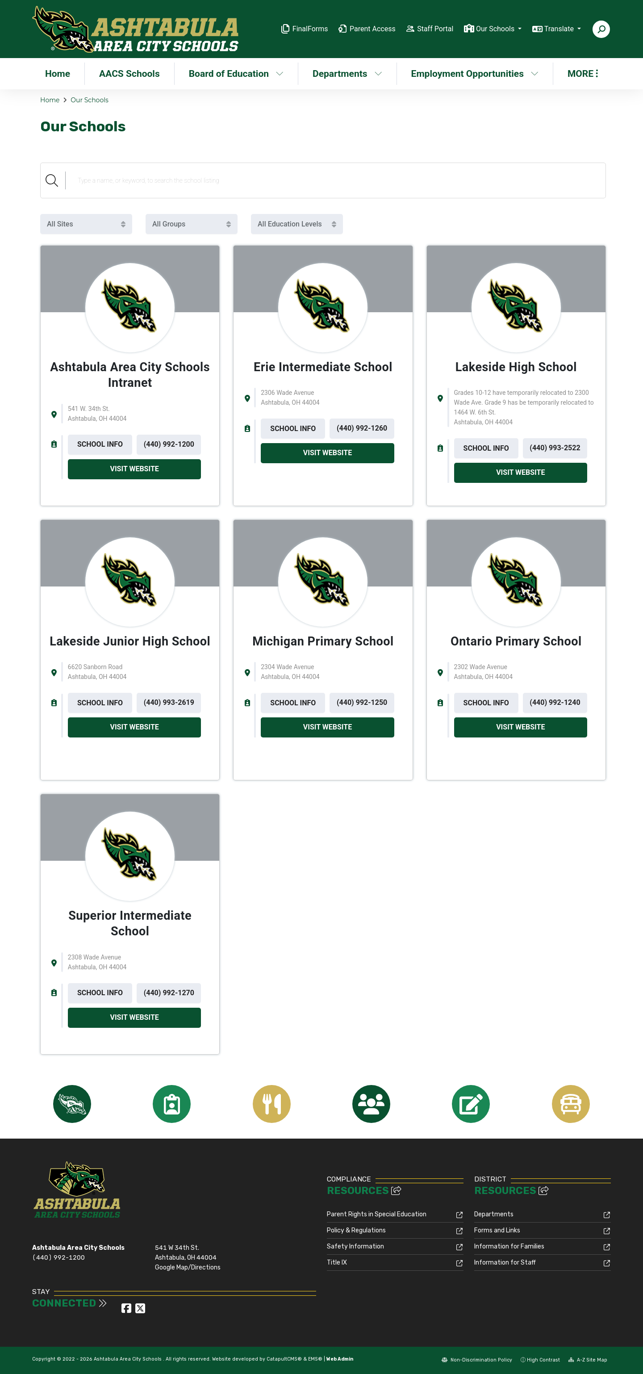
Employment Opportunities (474, 73)
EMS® (315, 1359)
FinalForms (310, 29)
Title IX (337, 1262)
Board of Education (236, 73)
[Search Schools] (335, 180)
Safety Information (355, 1246)
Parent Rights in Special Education (376, 1214)
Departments (347, 73)
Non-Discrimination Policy (477, 1360)
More (583, 73)
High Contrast (543, 1360)
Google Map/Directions (188, 1267)
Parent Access (373, 29)
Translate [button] (560, 29)
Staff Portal (435, 29)
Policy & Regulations (356, 1230)
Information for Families (509, 1246)
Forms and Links (497, 1230)
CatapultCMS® (284, 1359)
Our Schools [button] (496, 29)
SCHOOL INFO (100, 444)
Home (57, 73)
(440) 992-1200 (58, 1257)
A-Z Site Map (587, 1360)
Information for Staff (505, 1262)
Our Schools (89, 100)
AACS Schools (129, 73)
